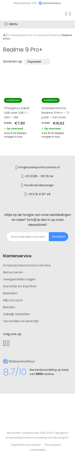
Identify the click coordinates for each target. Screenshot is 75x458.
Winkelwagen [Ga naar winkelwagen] (70, 14)
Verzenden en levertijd (20, 321)
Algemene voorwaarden (26, 444)
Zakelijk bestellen (16, 314)
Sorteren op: (27, 61)
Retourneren (13, 272)
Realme (55, 35)
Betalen (9, 307)
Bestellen (10, 293)
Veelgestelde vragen (19, 279)
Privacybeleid (53, 444)
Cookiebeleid (37, 449)
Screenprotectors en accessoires (28, 35)
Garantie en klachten (20, 286)
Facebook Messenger (39, 185)
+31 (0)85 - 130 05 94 (39, 176)
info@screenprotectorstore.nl (39, 167)
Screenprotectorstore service (27, 265)
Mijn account (13, 300)
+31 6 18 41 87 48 (39, 194)
